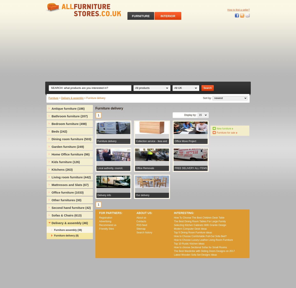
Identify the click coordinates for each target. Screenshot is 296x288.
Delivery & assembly (72, 98)
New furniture (224, 128)
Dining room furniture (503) (71, 139)
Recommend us (107, 225)
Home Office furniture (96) (71, 154)
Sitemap (141, 228)
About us (141, 217)
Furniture (53, 98)
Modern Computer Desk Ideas (190, 228)
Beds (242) (59, 131)
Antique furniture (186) (68, 108)
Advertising (105, 221)
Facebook (237, 15)
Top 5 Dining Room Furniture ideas (193, 232)
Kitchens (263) (62, 169)
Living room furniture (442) (71, 177)
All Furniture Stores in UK (74, 10)
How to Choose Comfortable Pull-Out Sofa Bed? (200, 236)
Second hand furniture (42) (71, 207)
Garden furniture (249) (68, 146)
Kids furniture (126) (66, 162)
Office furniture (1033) (68, 192)
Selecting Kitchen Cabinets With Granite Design (200, 225)
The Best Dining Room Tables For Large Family (200, 221)
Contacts (141, 221)
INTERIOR (168, 16)
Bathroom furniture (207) (70, 116)
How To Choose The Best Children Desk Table (199, 217)
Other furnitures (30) (66, 200)
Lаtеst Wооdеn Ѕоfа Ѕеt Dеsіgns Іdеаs (195, 254)
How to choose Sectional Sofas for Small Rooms (200, 247)
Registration (105, 217)
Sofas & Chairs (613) (67, 215)
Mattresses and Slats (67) (70, 185)
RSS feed (242, 15)
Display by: (190, 115)
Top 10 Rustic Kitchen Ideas (189, 243)
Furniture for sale (226, 132)
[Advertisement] (148, 51)
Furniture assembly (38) (68, 230)
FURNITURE (141, 16)
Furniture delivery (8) (66, 235)
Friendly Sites (106, 228)
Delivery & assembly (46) (70, 223)
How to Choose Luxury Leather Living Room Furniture (203, 240)
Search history (144, 232)
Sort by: (207, 98)
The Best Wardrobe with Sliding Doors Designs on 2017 (204, 251)
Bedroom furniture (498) (69, 124)
